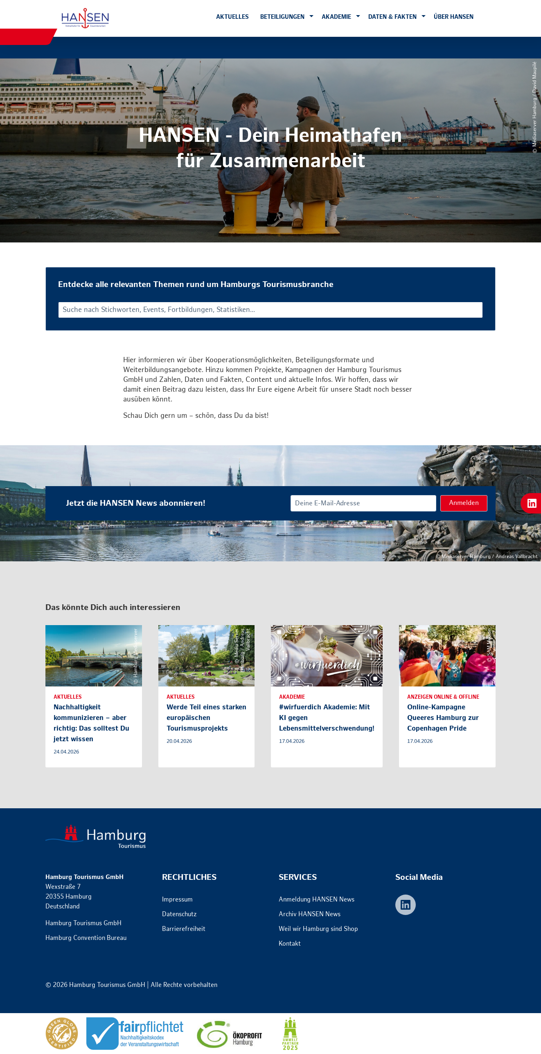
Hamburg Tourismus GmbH (83, 923)
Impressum (177, 899)
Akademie (336, 16)
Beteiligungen (282, 16)
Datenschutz (179, 914)
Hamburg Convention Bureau (85, 938)
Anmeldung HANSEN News (316, 899)
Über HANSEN (453, 16)
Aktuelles (232, 16)
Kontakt (290, 943)
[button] (311, 17)
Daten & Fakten (392, 16)
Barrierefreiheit (183, 929)
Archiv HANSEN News (309, 914)
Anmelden (464, 503)
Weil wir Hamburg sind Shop (318, 929)
